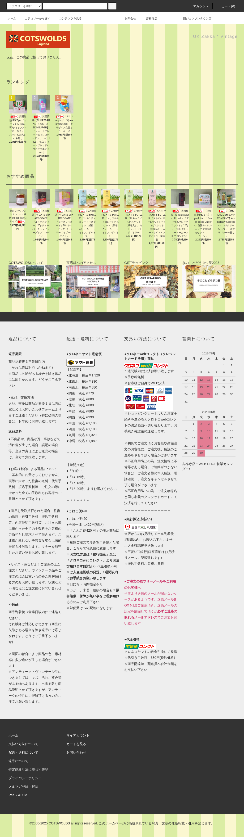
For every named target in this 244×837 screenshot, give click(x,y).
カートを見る (76, 744)
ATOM (22, 795)
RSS (12, 795)
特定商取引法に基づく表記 (28, 769)
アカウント (198, 6)
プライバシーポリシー (25, 778)
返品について (18, 761)
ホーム (12, 18)
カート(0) (225, 6)
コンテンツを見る (67, 18)
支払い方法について (23, 744)
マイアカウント (78, 735)
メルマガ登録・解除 (23, 786)
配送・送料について (23, 752)
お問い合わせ (76, 752)
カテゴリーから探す (34, 18)
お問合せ (133, 18)
